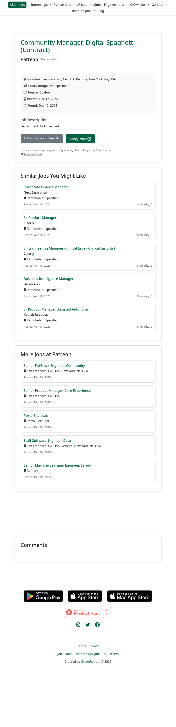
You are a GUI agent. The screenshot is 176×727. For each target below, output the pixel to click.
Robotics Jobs (81, 11)
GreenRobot (90, 661)
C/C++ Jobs (137, 5)
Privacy (93, 646)
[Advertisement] (88, 511)
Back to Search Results (42, 138)
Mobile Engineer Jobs (108, 5)
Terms (81, 646)
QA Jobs (157, 5)
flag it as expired (31, 154)
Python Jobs (62, 5)
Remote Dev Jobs (88, 654)
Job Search (65, 654)
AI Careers (17, 5)
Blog (101, 11)
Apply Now (80, 138)
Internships (39, 5)
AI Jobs (82, 5)
